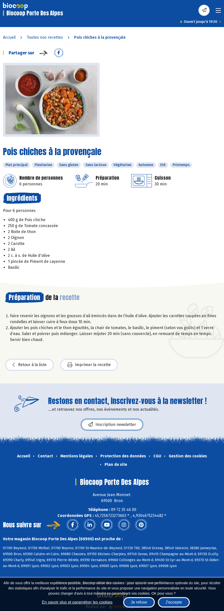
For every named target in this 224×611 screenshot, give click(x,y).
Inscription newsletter (112, 424)
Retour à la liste (29, 364)
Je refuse (139, 602)
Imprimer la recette (89, 364)
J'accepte (174, 602)
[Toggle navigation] (218, 12)
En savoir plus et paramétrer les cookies (77, 602)
